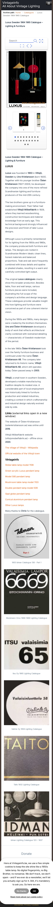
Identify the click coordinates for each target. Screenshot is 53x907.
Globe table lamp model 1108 (19, 465)
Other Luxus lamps (14, 505)
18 (37, 140)
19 (25, 144)
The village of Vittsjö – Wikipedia (21, 447)
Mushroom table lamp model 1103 (21, 482)
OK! (34, 891)
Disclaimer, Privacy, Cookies (26, 905)
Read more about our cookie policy (26, 897)
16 (32, 140)
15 (29, 140)
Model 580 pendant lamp (17, 476)
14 (26, 140)
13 (23, 140)
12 (21, 140)
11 (18, 140)
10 (15, 140)
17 (35, 140)
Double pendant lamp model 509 (21, 488)
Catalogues (29, 12)
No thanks (21, 891)
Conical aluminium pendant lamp (21, 499)
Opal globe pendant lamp (17, 493)
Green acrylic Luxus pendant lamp (22, 470)
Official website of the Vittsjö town (22, 453)
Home (18, 12)
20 (28, 144)
